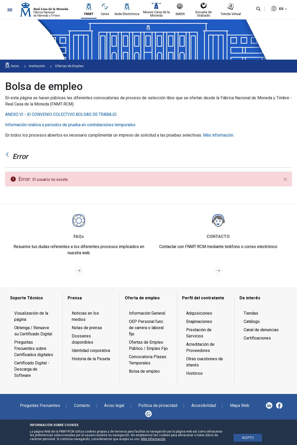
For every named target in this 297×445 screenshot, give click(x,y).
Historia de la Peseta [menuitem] (91, 358)
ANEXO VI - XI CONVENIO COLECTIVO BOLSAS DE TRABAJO (61, 114)
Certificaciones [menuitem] (257, 338)
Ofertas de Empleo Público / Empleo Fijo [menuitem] (148, 345)
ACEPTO (248, 438)
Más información (218, 135)
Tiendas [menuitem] (251, 313)
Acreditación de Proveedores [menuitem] (200, 347)
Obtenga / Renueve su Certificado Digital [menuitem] (33, 330)
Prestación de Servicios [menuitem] (199, 332)
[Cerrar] (285, 179)
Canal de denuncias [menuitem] (261, 329)
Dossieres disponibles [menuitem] (82, 339)
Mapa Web (239, 405)
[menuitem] (34, 298)
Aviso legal (114, 405)
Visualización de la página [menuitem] (31, 316)
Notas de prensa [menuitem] (87, 327)
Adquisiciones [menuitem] (199, 313)
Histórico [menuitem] (194, 373)
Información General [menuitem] (147, 313)
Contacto (82, 405)
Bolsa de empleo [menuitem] (144, 371)
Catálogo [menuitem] (252, 321)
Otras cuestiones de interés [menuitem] (204, 362)
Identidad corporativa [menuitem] (91, 350)
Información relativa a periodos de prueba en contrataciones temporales (70, 124)
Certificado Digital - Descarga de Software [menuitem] (31, 369)
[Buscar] (258, 9)
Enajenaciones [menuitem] (199, 321)
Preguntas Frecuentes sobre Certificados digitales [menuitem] (33, 348)
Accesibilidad (203, 405)
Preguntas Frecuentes (40, 405)
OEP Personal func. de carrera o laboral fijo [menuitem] (146, 327)
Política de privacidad (157, 405)
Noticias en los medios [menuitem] (85, 316)
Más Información (153, 439)
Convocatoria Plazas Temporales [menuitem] (147, 359)
